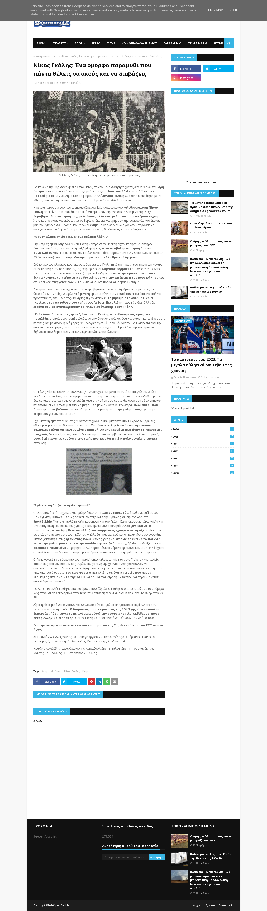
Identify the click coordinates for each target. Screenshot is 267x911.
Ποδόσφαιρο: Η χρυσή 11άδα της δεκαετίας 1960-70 (210, 290)
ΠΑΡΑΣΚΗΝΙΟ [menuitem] (172, 43)
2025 (203, 436)
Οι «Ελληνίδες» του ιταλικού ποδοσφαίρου (211, 225)
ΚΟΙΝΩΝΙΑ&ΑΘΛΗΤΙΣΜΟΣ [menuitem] (139, 43)
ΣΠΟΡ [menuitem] (79, 43)
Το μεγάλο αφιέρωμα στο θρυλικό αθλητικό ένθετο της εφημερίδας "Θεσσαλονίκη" (211, 207)
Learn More (215, 10)
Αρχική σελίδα (42, 56)
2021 (203, 466)
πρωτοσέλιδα (196, 182)
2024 (203, 444)
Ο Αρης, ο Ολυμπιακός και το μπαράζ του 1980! (211, 243)
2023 (203, 451)
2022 (203, 458)
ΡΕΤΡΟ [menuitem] (96, 43)
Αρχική (197, 905)
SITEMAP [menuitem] (219, 43)
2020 (203, 473)
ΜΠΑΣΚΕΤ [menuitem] (59, 43)
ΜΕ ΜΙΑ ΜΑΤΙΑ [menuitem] (197, 43)
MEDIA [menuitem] (111, 43)
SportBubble (61, 905)
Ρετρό (56, 56)
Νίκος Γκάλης (72, 671)
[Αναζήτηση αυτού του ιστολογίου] (125, 857)
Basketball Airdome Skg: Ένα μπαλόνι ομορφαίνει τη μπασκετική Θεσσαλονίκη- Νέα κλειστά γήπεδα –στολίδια (210, 267)
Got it (232, 10)
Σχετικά (210, 905)
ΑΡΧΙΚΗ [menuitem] (42, 43)
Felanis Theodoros (47, 83)
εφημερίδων (212, 182)
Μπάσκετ (56, 671)
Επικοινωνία (226, 905)
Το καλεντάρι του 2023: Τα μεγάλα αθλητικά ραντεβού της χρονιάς (201, 365)
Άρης (45, 671)
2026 (203, 429)
